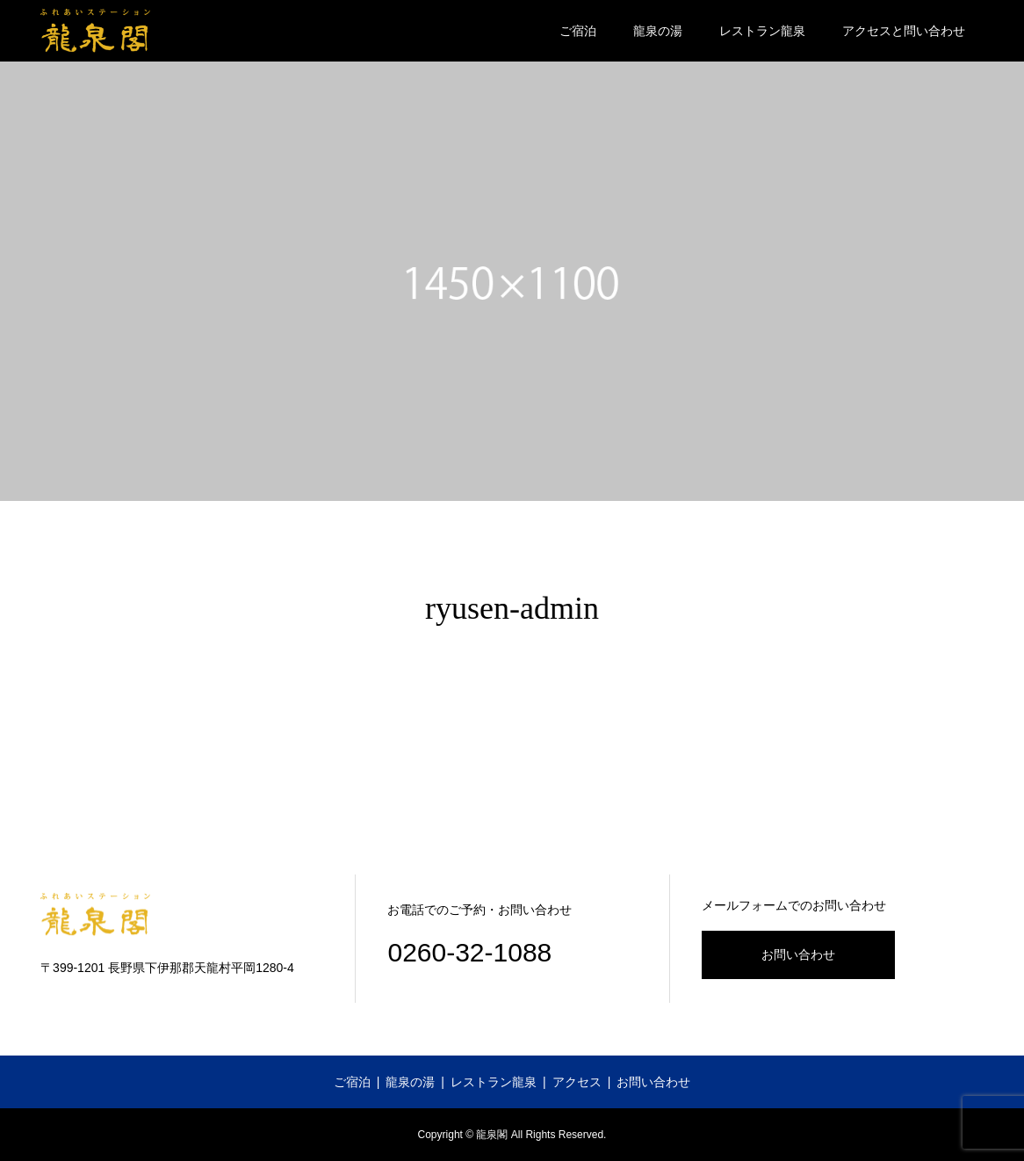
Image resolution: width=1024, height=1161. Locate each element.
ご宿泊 (577, 31)
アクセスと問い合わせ (903, 31)
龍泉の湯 (657, 31)
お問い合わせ (798, 954)
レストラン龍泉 (762, 31)
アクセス (577, 1082)
